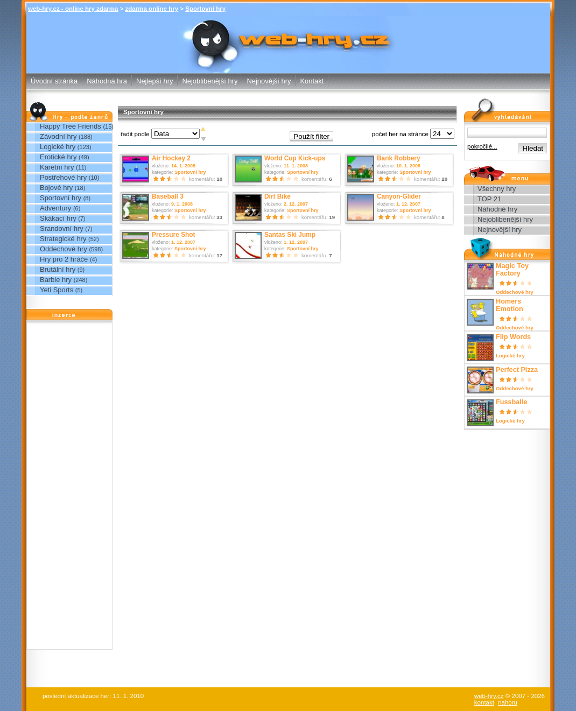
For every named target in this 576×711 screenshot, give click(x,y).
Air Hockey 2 (171, 158)
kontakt (484, 702)
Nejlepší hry (154, 81)
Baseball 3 (168, 196)
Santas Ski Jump (289, 234)
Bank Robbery (398, 158)
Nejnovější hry (269, 81)
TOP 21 (489, 199)
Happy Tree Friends (70, 126)
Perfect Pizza (517, 370)
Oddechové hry (63, 249)
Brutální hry (57, 269)
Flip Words (513, 337)
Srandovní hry (61, 228)
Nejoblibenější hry (209, 81)
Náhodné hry (497, 209)
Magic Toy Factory (512, 269)
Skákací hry (58, 218)
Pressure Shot (173, 234)
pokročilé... (482, 146)
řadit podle (135, 134)
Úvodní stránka (54, 81)
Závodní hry (58, 136)
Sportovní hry (205, 8)
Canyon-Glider (399, 196)
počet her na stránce (400, 134)
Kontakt (312, 81)
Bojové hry (56, 188)
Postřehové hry (63, 177)
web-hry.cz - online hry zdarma (73, 8)
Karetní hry (57, 167)
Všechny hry (496, 189)
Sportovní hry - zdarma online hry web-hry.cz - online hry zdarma (288, 30)
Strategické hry (63, 239)
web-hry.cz (489, 696)
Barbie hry (56, 280)
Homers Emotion (509, 305)
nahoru (507, 702)
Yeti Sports (56, 290)
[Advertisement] (69, 487)
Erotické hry (58, 157)
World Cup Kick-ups (294, 158)
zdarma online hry (152, 8)
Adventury (55, 208)
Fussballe (511, 402)
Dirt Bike (277, 196)
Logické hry (57, 147)
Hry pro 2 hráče (64, 259)
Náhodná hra (107, 81)
